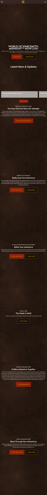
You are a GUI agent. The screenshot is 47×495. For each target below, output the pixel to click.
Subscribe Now (17, 165)
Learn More (29, 57)
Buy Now (17, 57)
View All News (23, 101)
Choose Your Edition (23, 121)
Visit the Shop (17, 144)
